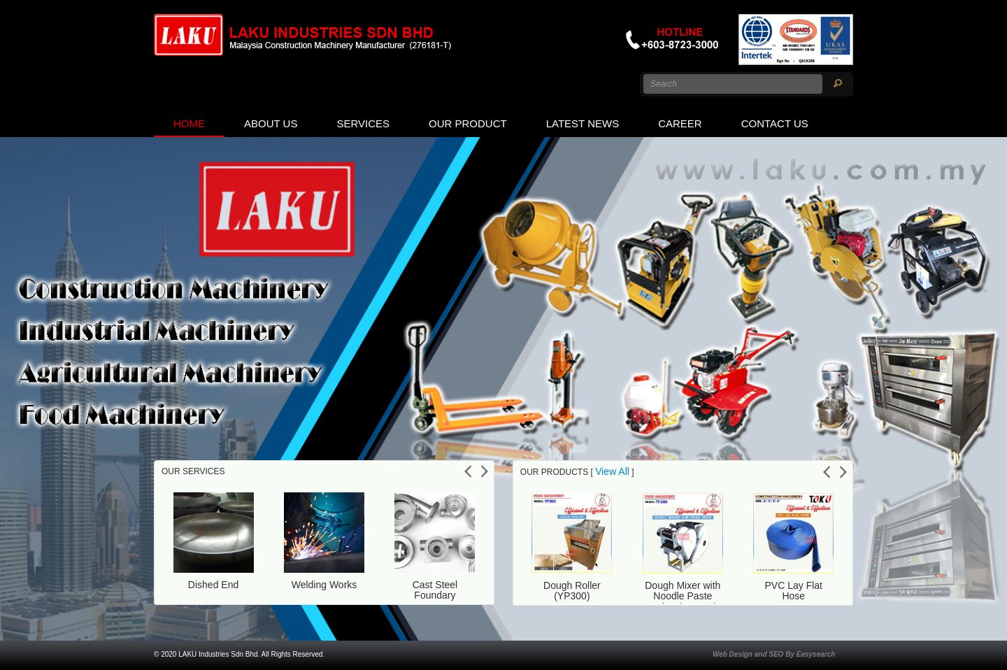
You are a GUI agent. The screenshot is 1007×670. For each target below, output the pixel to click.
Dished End (213, 584)
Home (189, 123)
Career (680, 123)
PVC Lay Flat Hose (793, 590)
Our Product (468, 123)
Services (363, 123)
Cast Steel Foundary (435, 590)
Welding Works (324, 584)
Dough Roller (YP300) (572, 590)
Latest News (582, 123)
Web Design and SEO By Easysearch (774, 654)
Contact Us (774, 123)
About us (270, 123)
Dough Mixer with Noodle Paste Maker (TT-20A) (682, 596)
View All (612, 471)
